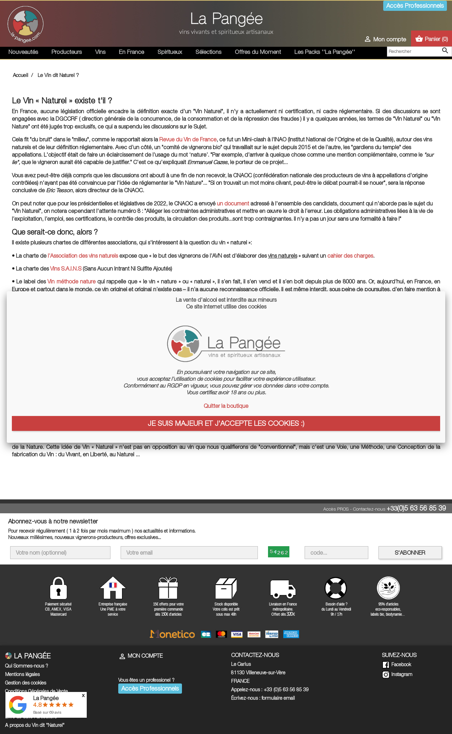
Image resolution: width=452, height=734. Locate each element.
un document (233, 203)
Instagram (397, 674)
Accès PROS (336, 509)
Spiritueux (170, 51)
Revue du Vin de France (188, 139)
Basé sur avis (47, 712)
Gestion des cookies (25, 683)
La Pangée (46, 698)
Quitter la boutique (226, 406)
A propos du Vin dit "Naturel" (34, 725)
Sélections (208, 51)
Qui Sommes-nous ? (26, 666)
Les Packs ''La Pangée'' (324, 51)
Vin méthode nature (71, 281)
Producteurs (67, 51)
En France (131, 51)
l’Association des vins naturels (83, 256)
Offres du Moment (258, 51)
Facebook (396, 664)
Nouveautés (23, 51)
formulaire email (278, 698)
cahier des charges (350, 256)
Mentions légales (22, 674)
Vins (100, 51)
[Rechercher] (419, 51)
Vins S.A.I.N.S (65, 268)
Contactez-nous (369, 509)
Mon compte (140, 656)
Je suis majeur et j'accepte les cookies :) (226, 423)
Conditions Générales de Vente (36, 691)
